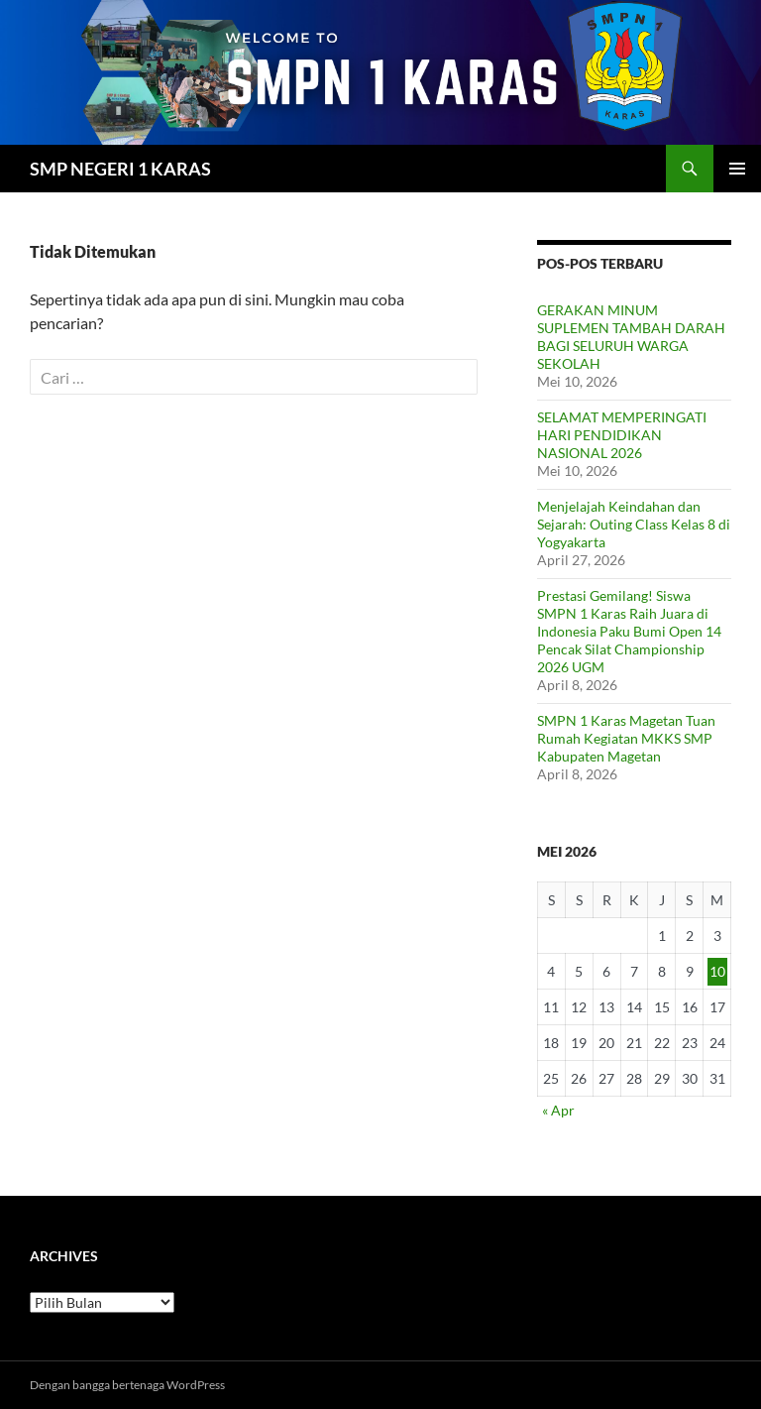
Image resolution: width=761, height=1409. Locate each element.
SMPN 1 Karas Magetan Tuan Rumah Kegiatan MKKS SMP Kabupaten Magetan (626, 738)
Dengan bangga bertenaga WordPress (127, 1384)
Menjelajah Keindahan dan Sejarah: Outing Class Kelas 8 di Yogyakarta (633, 524)
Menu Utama (737, 168)
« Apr (558, 1110)
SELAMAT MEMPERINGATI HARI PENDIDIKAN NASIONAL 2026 (622, 435)
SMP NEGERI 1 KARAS (120, 168)
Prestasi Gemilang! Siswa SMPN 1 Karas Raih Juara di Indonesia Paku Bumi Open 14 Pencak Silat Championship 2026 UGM (629, 631)
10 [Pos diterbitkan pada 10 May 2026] (717, 971)
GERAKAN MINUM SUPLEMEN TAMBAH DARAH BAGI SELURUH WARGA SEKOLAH (631, 336)
